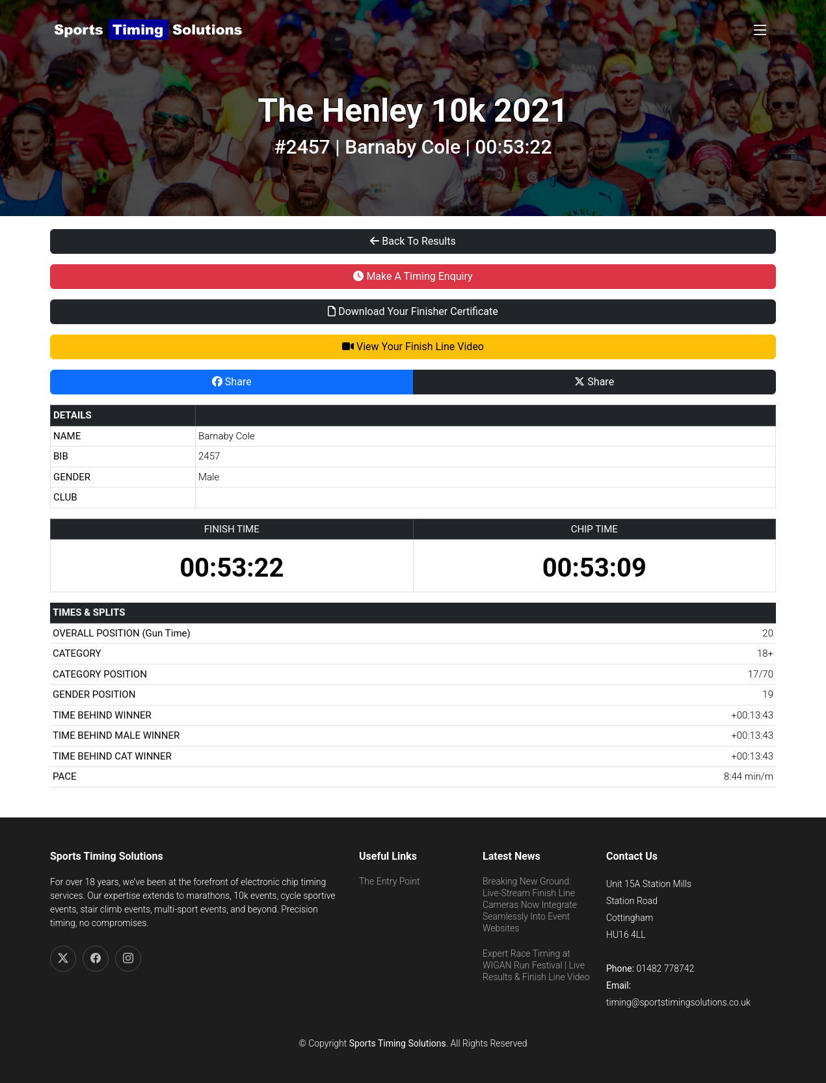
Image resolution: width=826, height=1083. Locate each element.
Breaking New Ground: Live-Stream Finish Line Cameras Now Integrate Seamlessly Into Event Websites (530, 905)
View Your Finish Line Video (413, 346)
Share (232, 382)
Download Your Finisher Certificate (413, 311)
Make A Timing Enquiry (412, 276)
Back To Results (412, 241)
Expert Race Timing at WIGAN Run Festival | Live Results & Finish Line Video (536, 965)
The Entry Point (389, 881)
